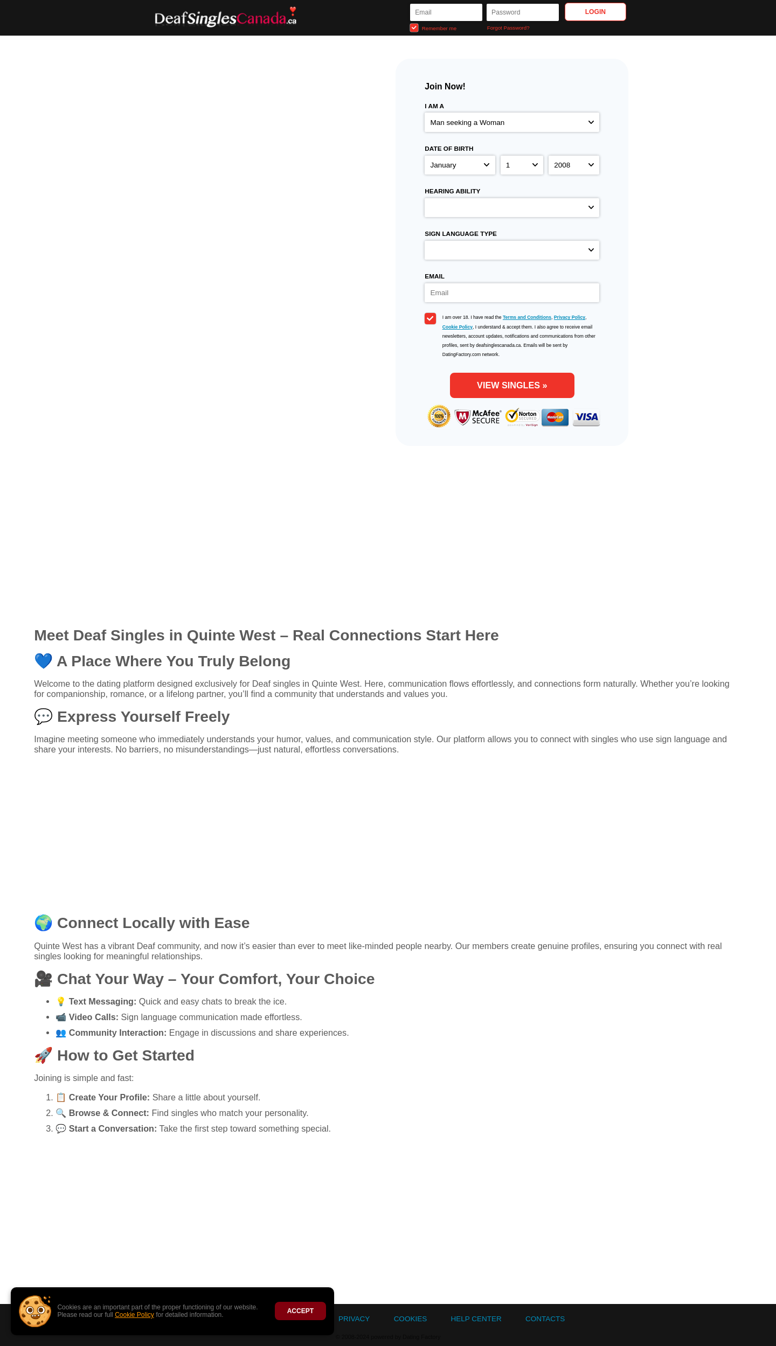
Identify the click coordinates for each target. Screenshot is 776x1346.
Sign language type (461, 234)
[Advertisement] (388, 838)
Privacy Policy (569, 317)
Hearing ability (452, 191)
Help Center (476, 1319)
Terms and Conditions (527, 317)
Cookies (410, 1319)
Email (435, 276)
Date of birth (449, 148)
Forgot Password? (508, 28)
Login (595, 12)
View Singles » (512, 385)
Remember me (433, 28)
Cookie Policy (134, 1315)
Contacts (545, 1319)
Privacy (354, 1319)
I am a (434, 106)
